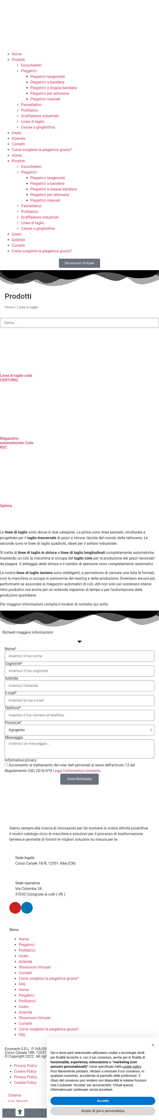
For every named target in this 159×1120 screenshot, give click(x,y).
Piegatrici (29, 71)
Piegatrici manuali (45, 99)
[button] (153, 1045)
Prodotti (18, 59)
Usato (17, 133)
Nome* (10, 649)
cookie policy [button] (131, 1066)
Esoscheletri (31, 65)
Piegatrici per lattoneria (49, 93)
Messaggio (14, 737)
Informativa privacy (20, 760)
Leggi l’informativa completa (76, 770)
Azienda (18, 138)
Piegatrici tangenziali (47, 76)
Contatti (18, 144)
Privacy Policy (25, 1065)
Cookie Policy (25, 1071)
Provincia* (13, 723)
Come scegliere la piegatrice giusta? (42, 150)
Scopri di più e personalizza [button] (102, 1111)
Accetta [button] (103, 1101)
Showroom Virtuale (35, 967)
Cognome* (13, 664)
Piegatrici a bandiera (47, 82)
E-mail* (11, 693)
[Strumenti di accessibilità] (19, 1111)
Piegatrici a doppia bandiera (53, 88)
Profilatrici (29, 110)
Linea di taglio (32, 121)
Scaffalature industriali (40, 116)
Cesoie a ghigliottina (38, 127)
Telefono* (13, 708)
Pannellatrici (31, 104)
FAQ (22, 984)
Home (17, 54)
